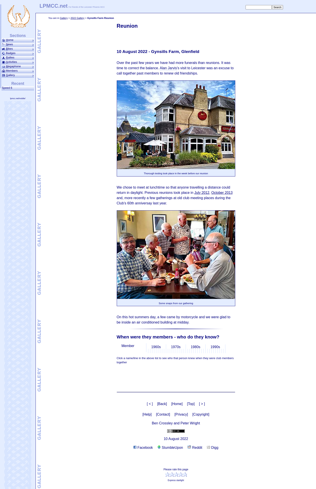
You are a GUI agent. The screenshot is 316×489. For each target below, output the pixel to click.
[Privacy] (181, 414)
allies (18, 57)
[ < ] (150, 404)
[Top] (191, 404)
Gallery (64, 18)
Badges (18, 53)
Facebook (143, 447)
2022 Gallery (77, 18)
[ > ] (202, 404)
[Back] (162, 404)
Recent (17, 83)
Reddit (194, 447)
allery (18, 75)
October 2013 (222, 193)
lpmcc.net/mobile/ (17, 98)
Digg (212, 447)
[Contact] (163, 414)
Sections (18, 35)
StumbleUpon (170, 447)
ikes (18, 49)
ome (18, 40)
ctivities (18, 62)
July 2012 (201, 193)
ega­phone (18, 66)
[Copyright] (200, 414)
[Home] (177, 404)
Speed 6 (8, 87)
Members (18, 71)
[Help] (147, 414)
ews (18, 44)
